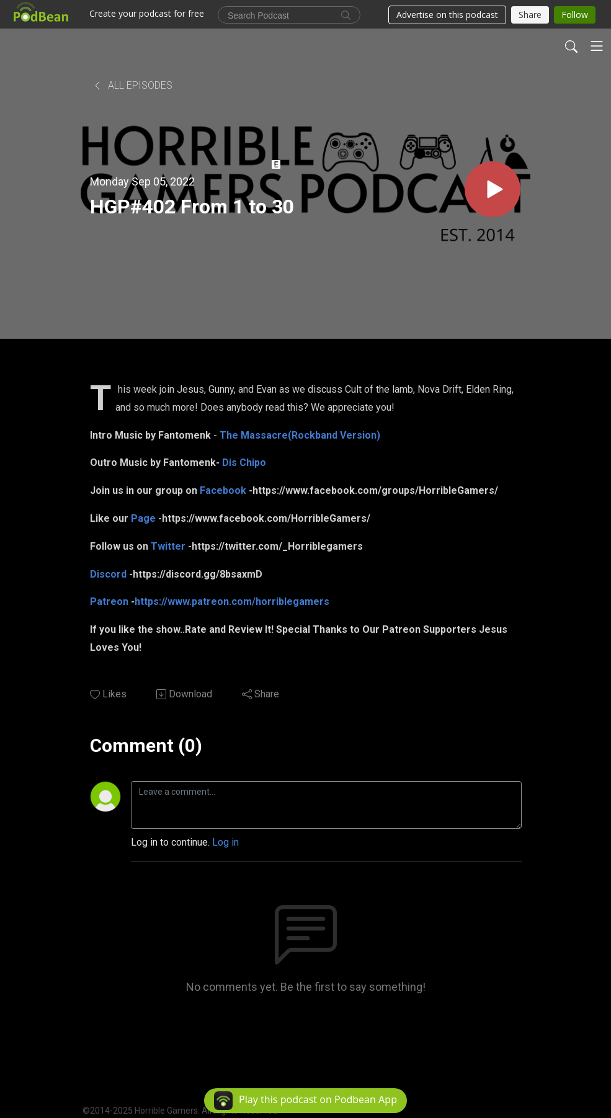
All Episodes (132, 85)
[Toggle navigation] (596, 46)
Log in (225, 842)
